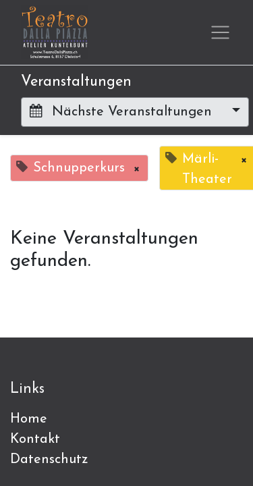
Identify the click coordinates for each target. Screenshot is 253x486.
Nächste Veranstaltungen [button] (123, 111)
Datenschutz (49, 459)
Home (28, 419)
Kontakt (35, 439)
